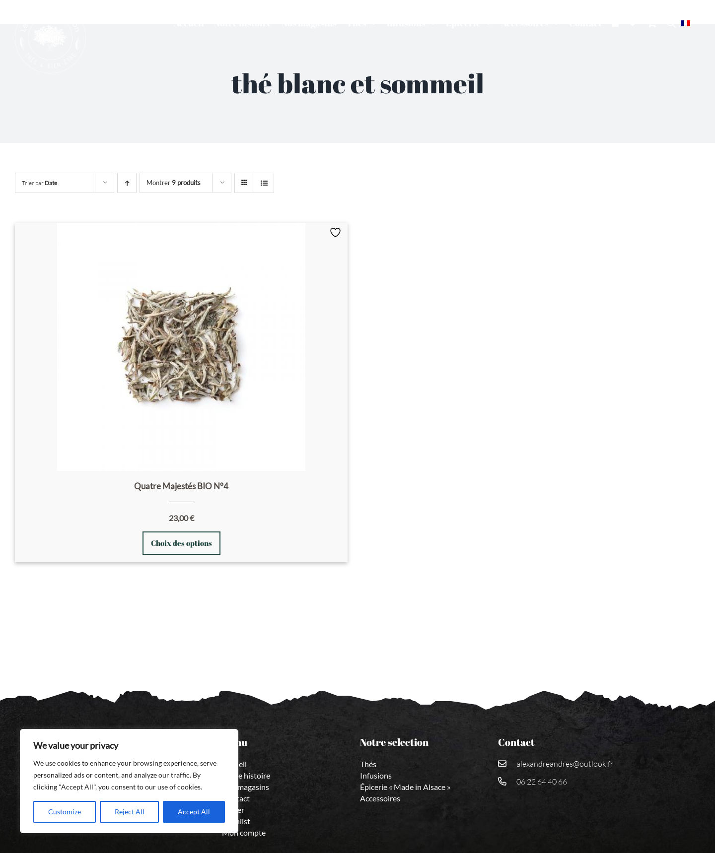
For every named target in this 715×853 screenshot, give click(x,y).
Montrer (173, 183)
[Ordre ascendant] (127, 183)
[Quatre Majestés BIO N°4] (181, 347)
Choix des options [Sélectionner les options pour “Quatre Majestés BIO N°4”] (181, 543)
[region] (129, 781)
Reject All (129, 811)
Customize (64, 811)
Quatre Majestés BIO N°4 (181, 486)
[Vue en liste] (264, 183)
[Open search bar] (671, 23)
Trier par (39, 183)
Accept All (194, 811)
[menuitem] (690, 23)
